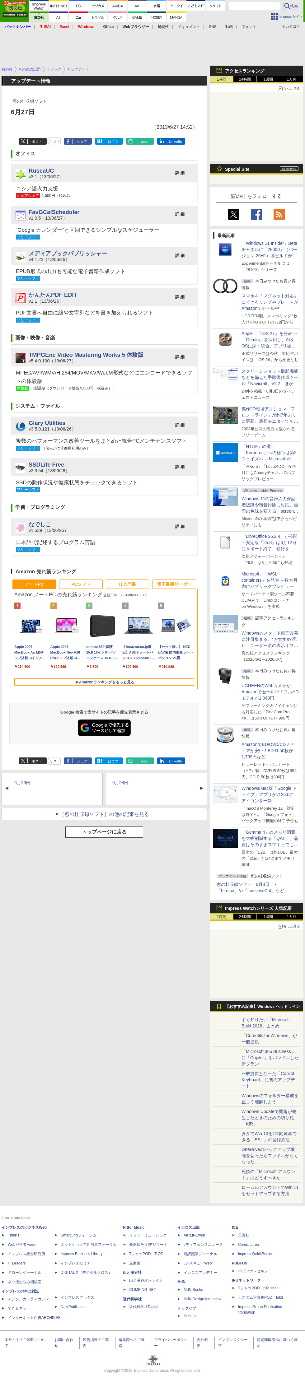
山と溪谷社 (132, 1272)
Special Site (237, 169)
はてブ (113, 141)
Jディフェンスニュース (203, 1244)
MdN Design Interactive (203, 1299)
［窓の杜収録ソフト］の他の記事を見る (104, 814)
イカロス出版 (188, 1227)
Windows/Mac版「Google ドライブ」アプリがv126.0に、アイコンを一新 (270, 794)
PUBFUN (239, 1263)
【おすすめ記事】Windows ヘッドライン (262, 1006)
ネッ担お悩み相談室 (24, 1282)
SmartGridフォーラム (78, 1235)
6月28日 (120, 782)
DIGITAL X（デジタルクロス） (86, 1272)
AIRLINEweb (194, 1235)
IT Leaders (17, 1263)
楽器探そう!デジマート (148, 1244)
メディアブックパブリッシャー (68, 253)
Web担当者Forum (22, 1244)
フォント (249, 27)
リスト (55, 141)
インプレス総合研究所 (26, 1254)
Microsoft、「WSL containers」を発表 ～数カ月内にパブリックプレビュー (270, 580)
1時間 (222, 79)
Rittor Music (133, 1227)
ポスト (37, 141)
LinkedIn (175, 141)
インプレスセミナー (77, 1263)
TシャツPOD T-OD (146, 1254)
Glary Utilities (47, 423)
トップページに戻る (104, 832)
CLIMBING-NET (142, 1290)
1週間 (268, 79)
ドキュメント (189, 27)
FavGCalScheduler (54, 212)
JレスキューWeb (198, 1263)
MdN (181, 1282)
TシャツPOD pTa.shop (258, 1288)
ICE (235, 1227)
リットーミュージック (148, 1235)
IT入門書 (127, 584)
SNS (213, 27)
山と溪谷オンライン (146, 1280)
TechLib (190, 1316)
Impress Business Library (82, 1254)
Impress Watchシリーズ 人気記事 (258, 908)
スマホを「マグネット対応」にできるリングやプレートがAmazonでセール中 (270, 302)
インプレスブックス (77, 1297)
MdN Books (193, 1290)
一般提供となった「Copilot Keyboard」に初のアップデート (268, 1079)
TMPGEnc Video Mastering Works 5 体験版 (86, 355)
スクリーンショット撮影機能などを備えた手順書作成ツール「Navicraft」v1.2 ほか (270, 377)
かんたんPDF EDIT (53, 294)
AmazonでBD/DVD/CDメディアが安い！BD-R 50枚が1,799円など (268, 750)
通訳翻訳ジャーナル (200, 1254)
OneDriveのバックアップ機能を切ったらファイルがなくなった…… (270, 1155)
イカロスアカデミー (200, 1272)
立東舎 (134, 1263)
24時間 (245, 79)
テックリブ (186, 1308)
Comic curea (248, 1244)
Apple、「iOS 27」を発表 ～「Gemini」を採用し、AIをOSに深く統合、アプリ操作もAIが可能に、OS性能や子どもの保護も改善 (270, 346)
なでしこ (40, 524)
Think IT (14, 1235)
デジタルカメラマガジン (28, 1299)
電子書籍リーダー (174, 584)
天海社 (243, 1235)
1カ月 (292, 79)
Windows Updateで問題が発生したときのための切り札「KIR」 (269, 1117)
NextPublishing (73, 1307)
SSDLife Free (46, 464)
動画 (229, 27)
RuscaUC (41, 170)
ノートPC (34, 584)
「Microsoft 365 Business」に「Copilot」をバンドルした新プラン (270, 1057)
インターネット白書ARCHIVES (34, 1317)
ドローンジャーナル (24, 1272)
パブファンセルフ (253, 1271)
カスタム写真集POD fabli (260, 1297)
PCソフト (80, 584)
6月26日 (22, 782)
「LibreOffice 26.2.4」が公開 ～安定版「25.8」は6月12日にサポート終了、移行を (270, 542)
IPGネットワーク (246, 1280)
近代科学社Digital (143, 1307)
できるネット (19, 1308)
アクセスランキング (244, 70)
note (144, 141)
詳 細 (180, 172)
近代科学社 (132, 1299)
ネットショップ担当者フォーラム (89, 1244)
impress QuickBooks (255, 1254)
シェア (82, 141)
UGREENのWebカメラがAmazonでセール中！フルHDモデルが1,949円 (270, 692)
